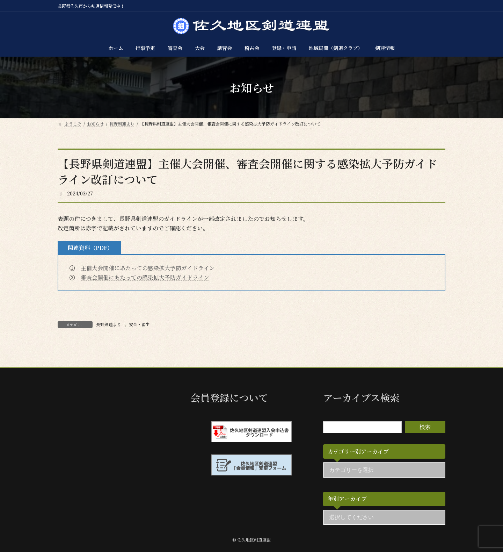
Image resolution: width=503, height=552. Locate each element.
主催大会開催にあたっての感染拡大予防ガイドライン (148, 268)
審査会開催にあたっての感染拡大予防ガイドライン (145, 277)
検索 (425, 427)
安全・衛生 (139, 324)
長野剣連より (108, 324)
